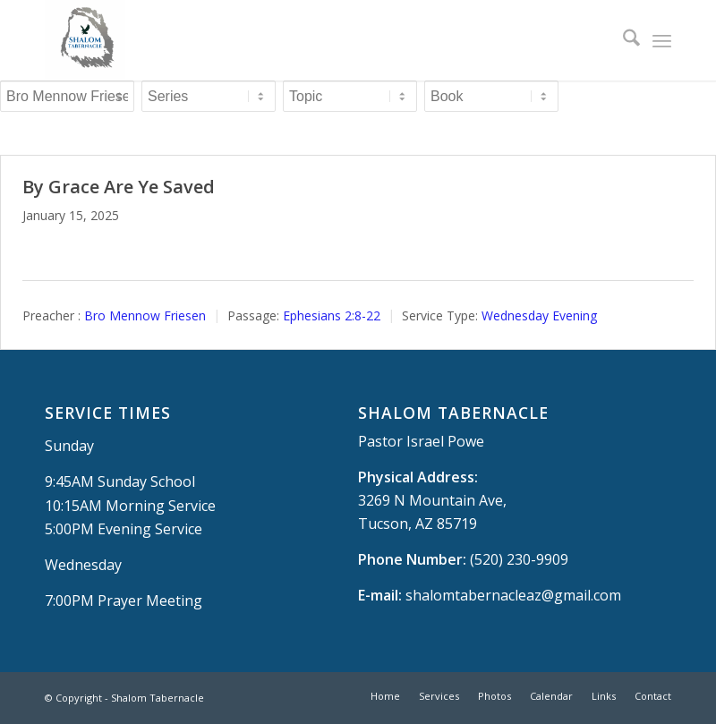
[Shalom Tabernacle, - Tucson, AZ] (85, 40)
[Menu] (661, 40)
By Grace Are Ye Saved (118, 187)
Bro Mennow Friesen (145, 315)
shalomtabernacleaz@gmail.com (513, 595)
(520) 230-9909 (519, 559)
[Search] (622, 40)
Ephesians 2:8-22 (331, 315)
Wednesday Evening (539, 315)
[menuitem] (622, 40)
